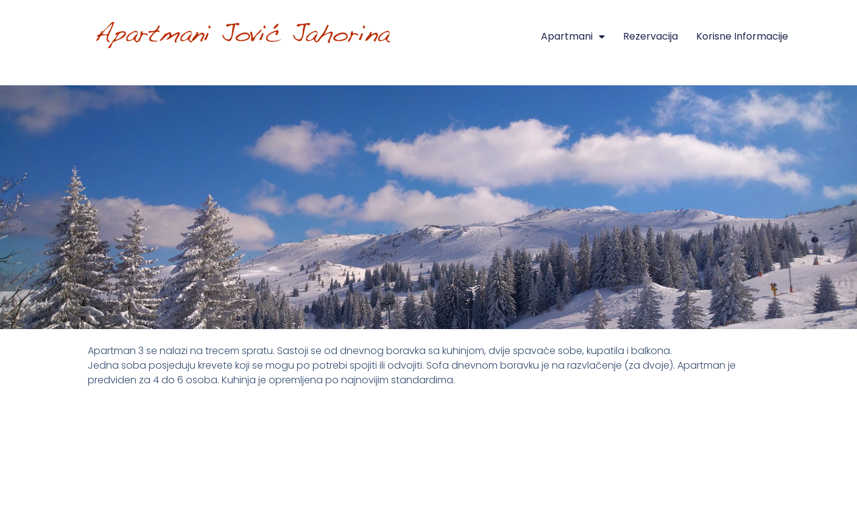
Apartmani (573, 36)
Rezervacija (650, 36)
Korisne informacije (742, 36)
